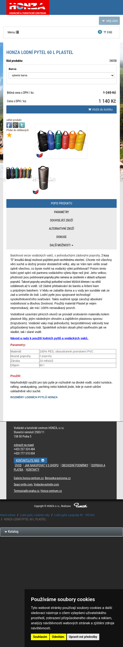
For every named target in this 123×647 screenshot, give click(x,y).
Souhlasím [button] (40, 637)
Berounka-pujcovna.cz (57, 478)
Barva (12, 69)
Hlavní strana (7, 515)
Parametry (61, 212)
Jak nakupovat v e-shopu (41, 465)
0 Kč (105, 32)
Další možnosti (61, 245)
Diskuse (61, 237)
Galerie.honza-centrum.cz (29, 478)
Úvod (18, 465)
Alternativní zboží (61, 228)
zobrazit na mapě (24, 445)
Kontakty (32, 469)
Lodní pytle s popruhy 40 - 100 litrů (74, 515)
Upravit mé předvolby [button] (83, 637)
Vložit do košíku (100, 109)
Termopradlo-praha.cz (26, 491)
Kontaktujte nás (31, 460)
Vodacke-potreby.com (46, 484)
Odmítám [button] (58, 637)
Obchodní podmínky (75, 465)
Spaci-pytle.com (23, 484)
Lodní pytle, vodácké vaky (35, 515)
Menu (14, 33)
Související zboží (61, 220)
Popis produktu (61, 203)
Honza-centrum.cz (51, 491)
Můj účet (109, 21)
